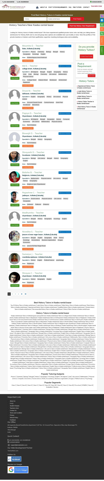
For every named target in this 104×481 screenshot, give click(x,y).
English (57, 376)
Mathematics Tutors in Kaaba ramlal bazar (83, 337)
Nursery (56, 387)
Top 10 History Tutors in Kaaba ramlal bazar (23, 305)
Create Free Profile (86, 56)
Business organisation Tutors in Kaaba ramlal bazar (50, 364)
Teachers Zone (96, 6)
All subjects (64, 376)
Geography (43, 376)
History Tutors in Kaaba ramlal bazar (32, 335)
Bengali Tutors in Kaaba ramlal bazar (79, 329)
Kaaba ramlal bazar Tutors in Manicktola (35, 321)
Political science (79, 378)
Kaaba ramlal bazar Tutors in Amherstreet (51, 317)
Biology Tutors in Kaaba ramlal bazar (56, 329)
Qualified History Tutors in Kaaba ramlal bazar (71, 307)
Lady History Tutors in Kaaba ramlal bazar (84, 92)
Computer (21, 378)
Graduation (49, 387)
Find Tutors (77, 7)
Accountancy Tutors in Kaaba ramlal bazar (22, 364)
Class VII (47, 385)
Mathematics (84, 376)
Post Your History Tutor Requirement (82, 26)
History (37, 376)
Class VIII (53, 385)
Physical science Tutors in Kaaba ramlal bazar (24, 339)
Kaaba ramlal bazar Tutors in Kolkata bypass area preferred (28, 315)
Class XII (71, 385)
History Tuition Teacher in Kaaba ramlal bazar (85, 102)
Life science (75, 376)
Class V (35, 385)
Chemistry (20, 376)
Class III (24, 385)
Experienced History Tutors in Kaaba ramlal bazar (86, 87)
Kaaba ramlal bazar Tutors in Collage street (59, 315)
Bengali (31, 376)
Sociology (51, 376)
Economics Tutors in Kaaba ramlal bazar (33, 345)
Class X (65, 385)
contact (86, 7)
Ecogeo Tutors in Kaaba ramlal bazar (77, 364)
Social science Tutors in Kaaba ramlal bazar (65, 354)
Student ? (102, 50)
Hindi (43, 378)
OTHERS (84, 385)
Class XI (90, 385)
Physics (13, 376)
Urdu (70, 376)
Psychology (88, 378)
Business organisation (61, 378)
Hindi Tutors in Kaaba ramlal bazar (36, 362)
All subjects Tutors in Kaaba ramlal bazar (26, 333)
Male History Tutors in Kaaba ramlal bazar (84, 97)
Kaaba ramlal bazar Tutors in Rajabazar (75, 317)
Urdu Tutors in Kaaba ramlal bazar (54, 335)
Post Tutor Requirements (57, 7)
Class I (13, 385)
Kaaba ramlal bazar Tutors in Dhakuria (50, 325)
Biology (26, 376)
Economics (28, 378)
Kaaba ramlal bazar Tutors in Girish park (71, 319)
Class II (19, 385)
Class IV (29, 385)
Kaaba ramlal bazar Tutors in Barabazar (25, 317)
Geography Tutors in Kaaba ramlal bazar (40, 331)
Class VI (41, 385)
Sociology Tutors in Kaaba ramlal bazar (64, 331)
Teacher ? (102, 40)
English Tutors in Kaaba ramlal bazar (71, 333)
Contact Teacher (28, 60)
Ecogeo (71, 378)
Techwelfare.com (13, 451)
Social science (36, 378)
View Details (15, 58)
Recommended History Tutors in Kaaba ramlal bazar (47, 309)
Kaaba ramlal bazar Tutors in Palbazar (27, 325)
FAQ (70, 7)
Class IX (59, 385)
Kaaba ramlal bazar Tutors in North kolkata (60, 321)
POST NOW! (91, 75)
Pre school (78, 385)
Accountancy (50, 378)
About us (43, 7)
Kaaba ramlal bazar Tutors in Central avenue (46, 319)
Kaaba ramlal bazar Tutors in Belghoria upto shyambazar (59, 323)
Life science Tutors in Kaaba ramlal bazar (57, 337)
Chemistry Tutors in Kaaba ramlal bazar (34, 329)
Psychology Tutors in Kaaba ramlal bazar (26, 368)
